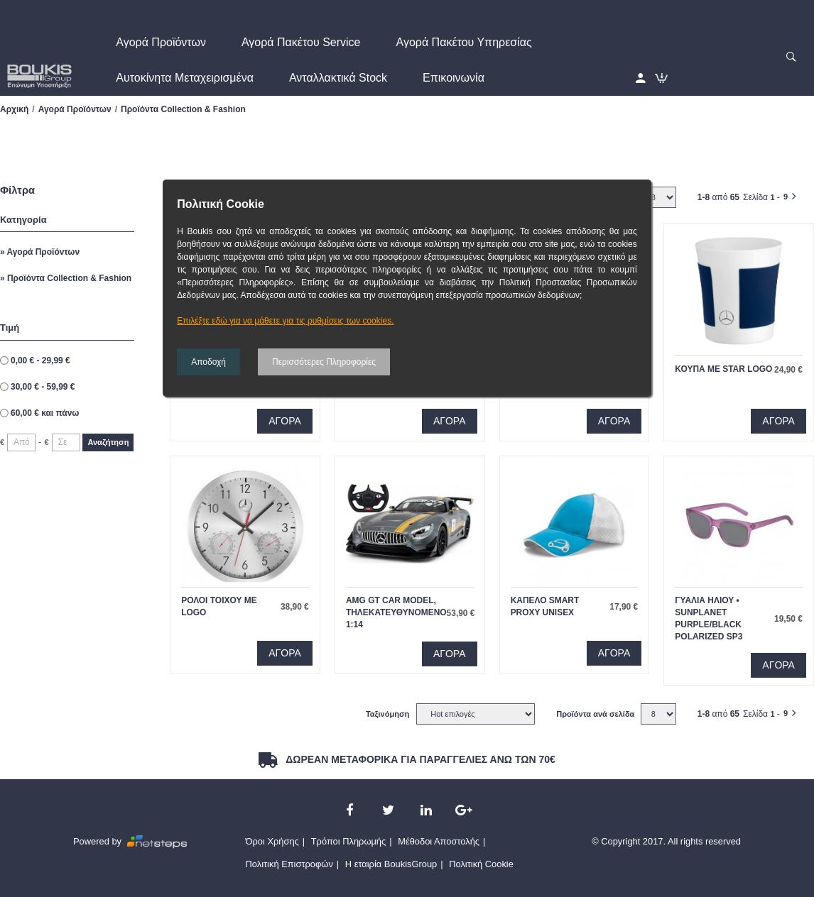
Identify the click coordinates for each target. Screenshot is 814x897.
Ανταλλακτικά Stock (338, 78)
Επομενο (800, 194)
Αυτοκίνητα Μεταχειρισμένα (185, 78)
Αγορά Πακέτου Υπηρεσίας (464, 42)
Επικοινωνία (453, 78)
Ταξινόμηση (387, 714)
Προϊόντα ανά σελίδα (595, 714)
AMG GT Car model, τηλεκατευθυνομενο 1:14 (396, 612)
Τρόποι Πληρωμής (348, 841)
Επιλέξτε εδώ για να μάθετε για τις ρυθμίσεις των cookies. (285, 321)
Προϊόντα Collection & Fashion (68, 278)
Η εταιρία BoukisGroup (391, 864)
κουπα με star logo (723, 369)
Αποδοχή (208, 362)
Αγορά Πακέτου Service (301, 42)
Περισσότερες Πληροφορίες (324, 362)
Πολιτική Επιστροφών (289, 864)
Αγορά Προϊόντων (161, 42)
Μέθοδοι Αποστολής (438, 841)
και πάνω (45, 413)
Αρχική (14, 109)
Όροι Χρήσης (272, 841)
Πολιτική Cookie (481, 864)
